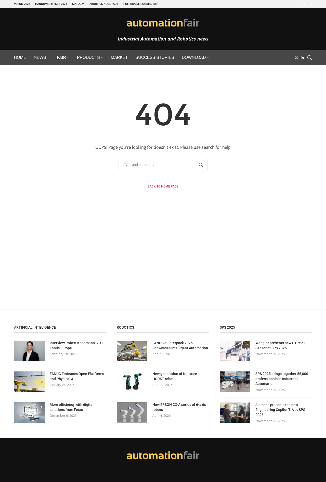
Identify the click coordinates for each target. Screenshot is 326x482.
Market (119, 57)
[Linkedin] (310, 4)
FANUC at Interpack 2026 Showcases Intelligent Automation (180, 345)
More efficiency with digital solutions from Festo (72, 407)
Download (194, 57)
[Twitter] (304, 4)
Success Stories (155, 57)
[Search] (309, 57)
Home (20, 57)
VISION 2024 (22, 4)
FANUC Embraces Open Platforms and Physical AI (77, 376)
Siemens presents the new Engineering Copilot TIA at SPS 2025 (280, 410)
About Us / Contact (103, 4)
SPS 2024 (78, 4)
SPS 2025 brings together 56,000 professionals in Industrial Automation (281, 379)
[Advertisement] (163, 261)
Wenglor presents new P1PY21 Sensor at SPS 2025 (280, 345)
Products (88, 57)
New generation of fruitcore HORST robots (174, 376)
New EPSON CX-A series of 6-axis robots (179, 407)
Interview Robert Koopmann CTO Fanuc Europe (76, 345)
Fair (61, 57)
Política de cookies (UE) (140, 4)
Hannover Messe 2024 (51, 4)
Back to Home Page (163, 186)
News (40, 57)
